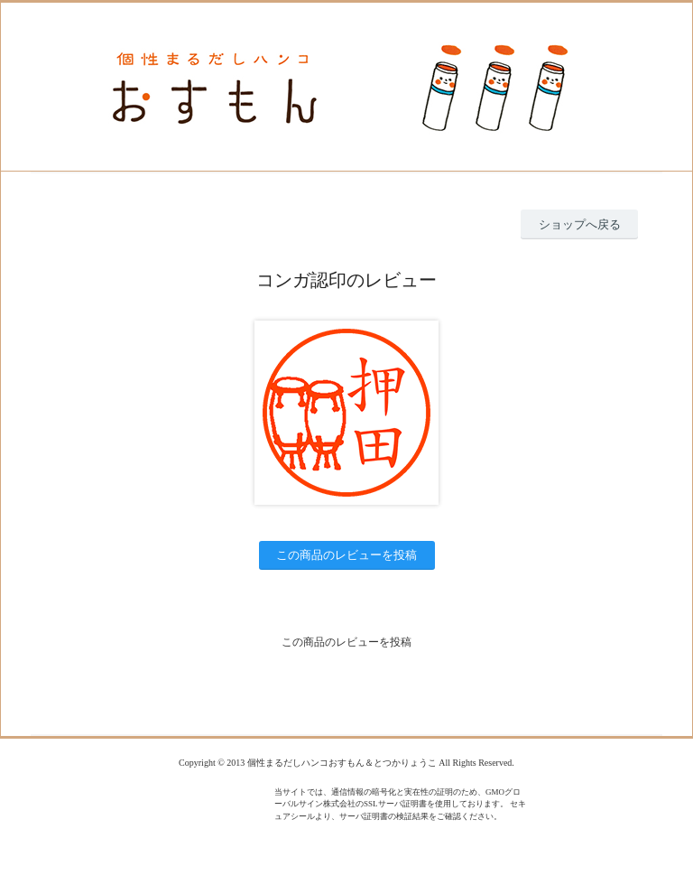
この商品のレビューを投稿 (346, 555)
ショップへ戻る (580, 224)
